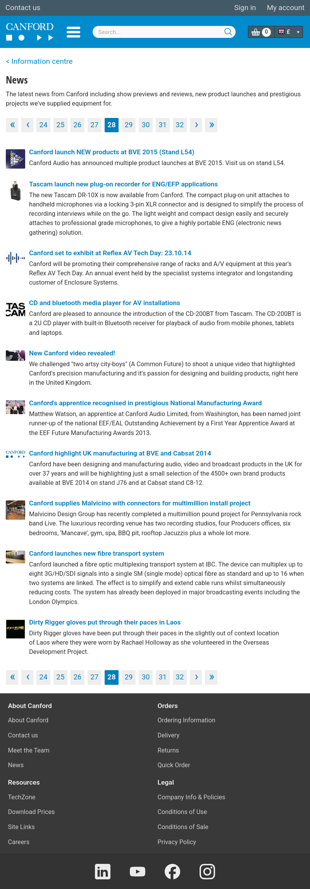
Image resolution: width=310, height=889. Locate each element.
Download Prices (31, 812)
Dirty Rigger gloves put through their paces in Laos (105, 622)
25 (60, 125)
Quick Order (174, 765)
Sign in (245, 7)
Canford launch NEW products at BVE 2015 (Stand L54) (112, 152)
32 (180, 125)
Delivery (169, 735)
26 (77, 125)
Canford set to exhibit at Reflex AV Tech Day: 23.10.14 (110, 253)
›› (211, 124)
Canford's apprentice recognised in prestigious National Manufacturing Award (145, 403)
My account (286, 7)
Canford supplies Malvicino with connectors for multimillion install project (140, 503)
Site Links (21, 827)
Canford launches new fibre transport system (96, 553)
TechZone (22, 797)
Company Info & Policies (192, 797)
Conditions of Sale (183, 827)
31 (162, 125)
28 (111, 125)
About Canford (28, 720)
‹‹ (11, 124)
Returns (168, 750)
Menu (73, 32)
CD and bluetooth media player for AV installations (104, 303)
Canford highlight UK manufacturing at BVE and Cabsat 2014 (120, 453)
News (16, 765)
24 (44, 125)
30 (145, 125)
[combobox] (164, 32)
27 (94, 125)
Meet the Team (29, 750)
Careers (19, 842)
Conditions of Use (182, 812)
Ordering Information (186, 720)
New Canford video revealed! (72, 353)
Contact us (22, 7)
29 (129, 125)
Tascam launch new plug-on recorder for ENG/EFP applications (123, 184)
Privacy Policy (177, 842)
